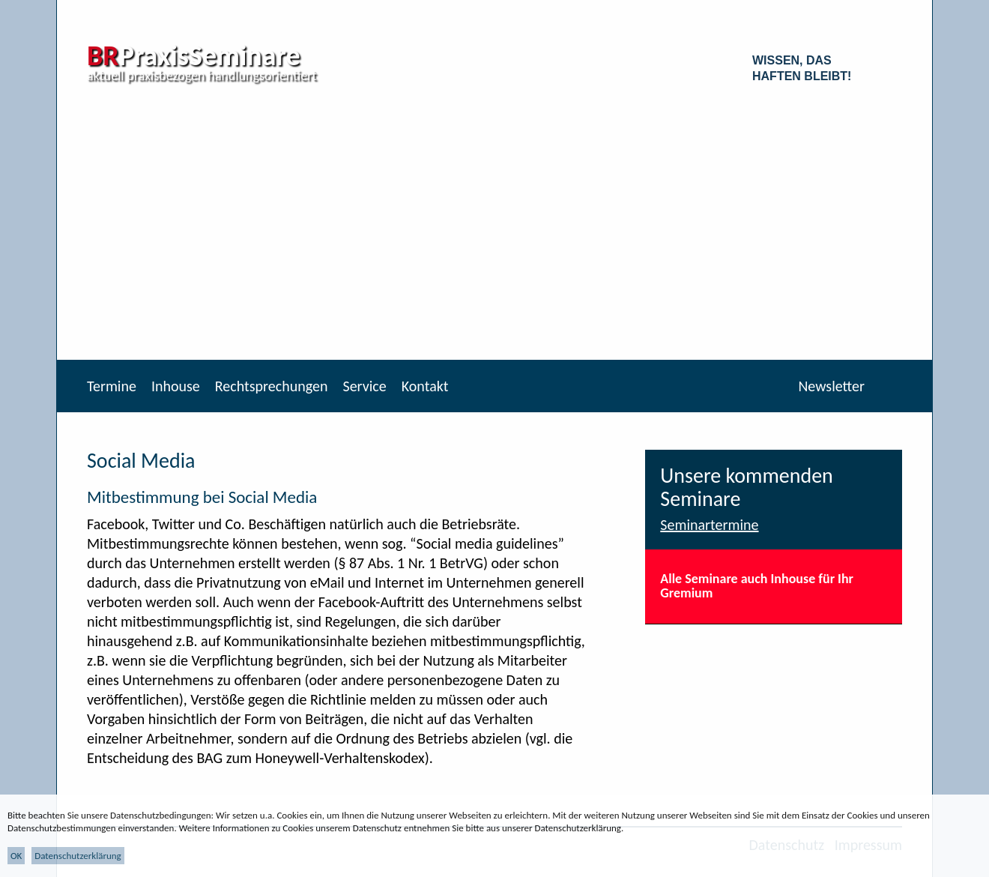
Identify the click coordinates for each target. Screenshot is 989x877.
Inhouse (175, 386)
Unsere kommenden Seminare (746, 487)
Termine (111, 386)
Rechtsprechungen (271, 386)
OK (16, 855)
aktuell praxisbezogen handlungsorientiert (202, 75)
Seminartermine (709, 525)
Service (364, 386)
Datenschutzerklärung (77, 855)
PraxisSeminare (193, 55)
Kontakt (425, 386)
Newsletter (831, 386)
